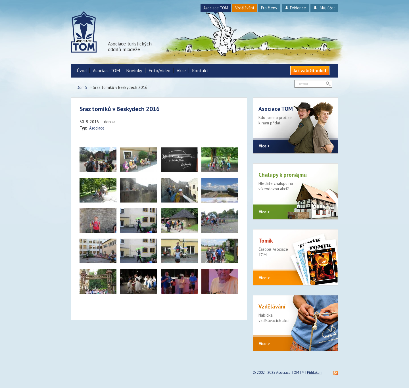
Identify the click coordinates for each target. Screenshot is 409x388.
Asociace (97, 128)
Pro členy (269, 8)
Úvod (82, 70)
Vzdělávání (244, 8)
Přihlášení (314, 372)
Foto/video (159, 70)
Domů (82, 87)
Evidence (295, 8)
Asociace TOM (215, 8)
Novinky (134, 70)
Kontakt (200, 70)
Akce (181, 70)
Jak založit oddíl (309, 70)
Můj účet (324, 8)
